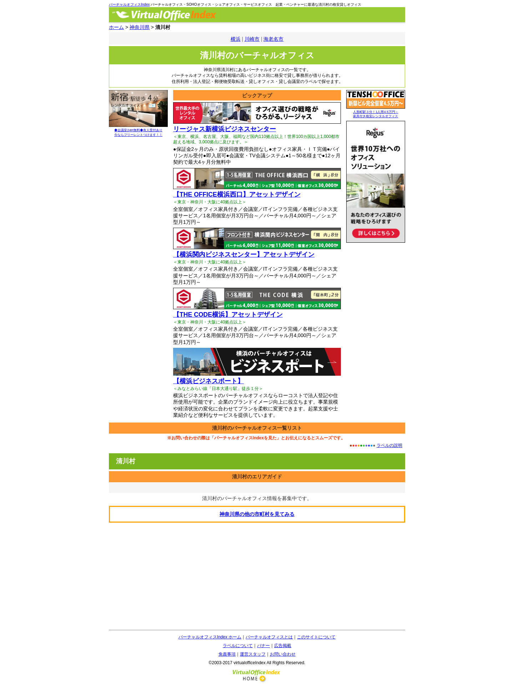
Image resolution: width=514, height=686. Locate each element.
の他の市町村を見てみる (257, 514)
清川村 (125, 461)
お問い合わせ (283, 654)
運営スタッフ (253, 654)
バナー (263, 645)
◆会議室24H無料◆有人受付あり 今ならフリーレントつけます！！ (138, 130)
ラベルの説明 (389, 445)
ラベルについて (238, 645)
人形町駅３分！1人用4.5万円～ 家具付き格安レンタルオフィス (375, 112)
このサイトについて (316, 637)
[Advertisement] (257, 576)
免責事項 (227, 654)
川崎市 (252, 39)
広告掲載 (282, 645)
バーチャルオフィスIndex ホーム (210, 637)
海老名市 (273, 39)
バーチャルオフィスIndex (129, 4)
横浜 (236, 39)
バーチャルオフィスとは (269, 637)
